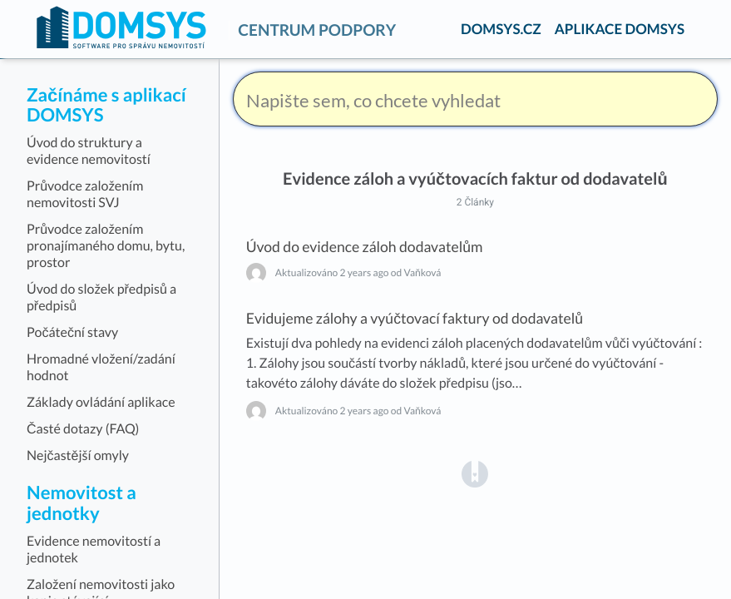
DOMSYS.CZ (501, 28)
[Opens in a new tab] (475, 473)
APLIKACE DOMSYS (619, 28)
